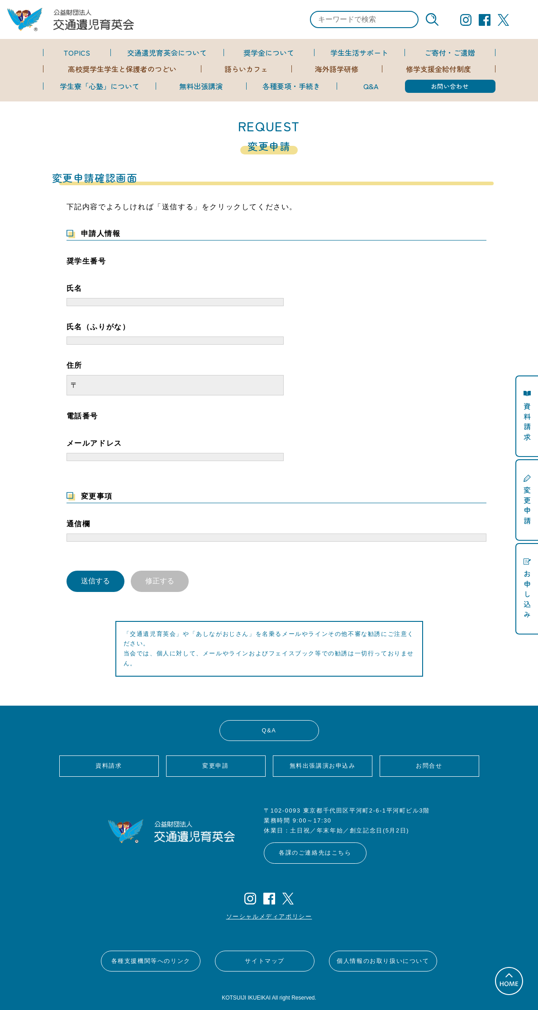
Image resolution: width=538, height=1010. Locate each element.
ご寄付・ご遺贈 (449, 52)
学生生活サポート (359, 52)
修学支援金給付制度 (438, 68)
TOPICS (76, 52)
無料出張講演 (201, 86)
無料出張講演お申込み (323, 765)
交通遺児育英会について (167, 52)
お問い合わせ (450, 86)
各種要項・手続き (291, 86)
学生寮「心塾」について (99, 86)
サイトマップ (265, 960)
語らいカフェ (246, 68)
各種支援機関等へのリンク (150, 960)
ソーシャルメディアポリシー (269, 916)
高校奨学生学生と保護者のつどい (122, 68)
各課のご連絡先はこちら (315, 852)
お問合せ (429, 765)
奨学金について (268, 52)
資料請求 (108, 765)
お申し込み (527, 593)
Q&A (370, 86)
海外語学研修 (336, 68)
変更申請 (215, 765)
